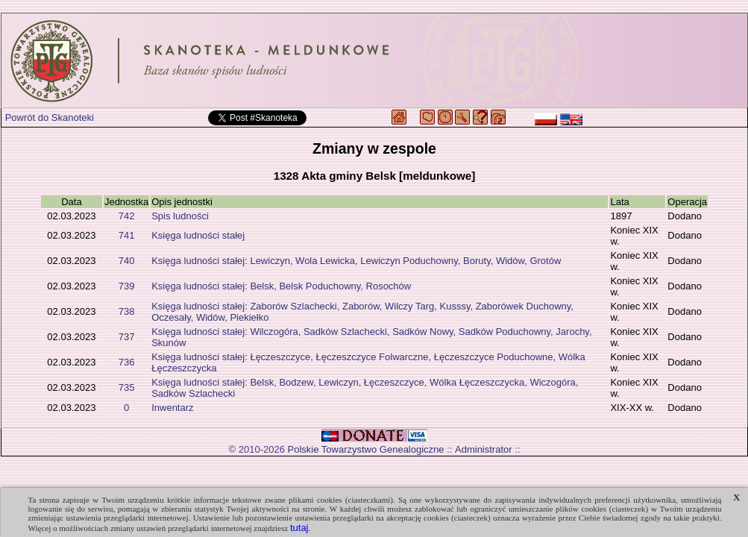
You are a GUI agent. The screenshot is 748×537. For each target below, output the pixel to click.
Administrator (483, 449)
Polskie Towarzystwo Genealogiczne (366, 449)
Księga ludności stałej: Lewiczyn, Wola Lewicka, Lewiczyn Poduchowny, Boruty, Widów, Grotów (356, 260)
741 (127, 235)
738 (127, 311)
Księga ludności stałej (198, 235)
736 (127, 362)
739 (127, 286)
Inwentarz (172, 407)
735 (127, 387)
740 (127, 260)
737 (127, 336)
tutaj (299, 527)
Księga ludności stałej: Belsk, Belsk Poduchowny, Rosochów (281, 286)
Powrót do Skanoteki (49, 117)
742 (127, 216)
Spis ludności (180, 216)
